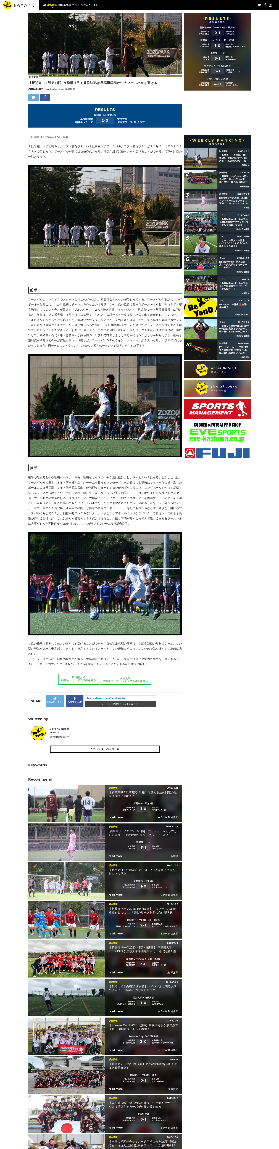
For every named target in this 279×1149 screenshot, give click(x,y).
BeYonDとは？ (89, 5)
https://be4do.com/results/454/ (106, 698)
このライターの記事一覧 (105, 749)
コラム (76, 5)
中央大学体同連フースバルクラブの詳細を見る (125, 679)
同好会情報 (64, 5)
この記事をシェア (74, 700)
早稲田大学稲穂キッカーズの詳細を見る (77, 679)
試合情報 (52, 5)
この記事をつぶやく (55, 700)
